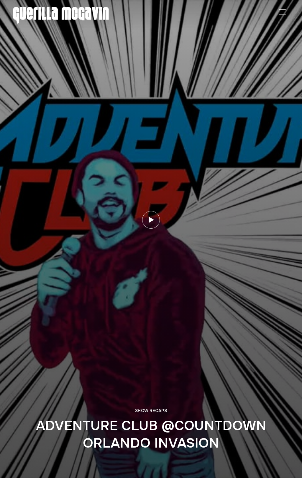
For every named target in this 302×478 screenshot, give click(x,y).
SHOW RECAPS (151, 410)
